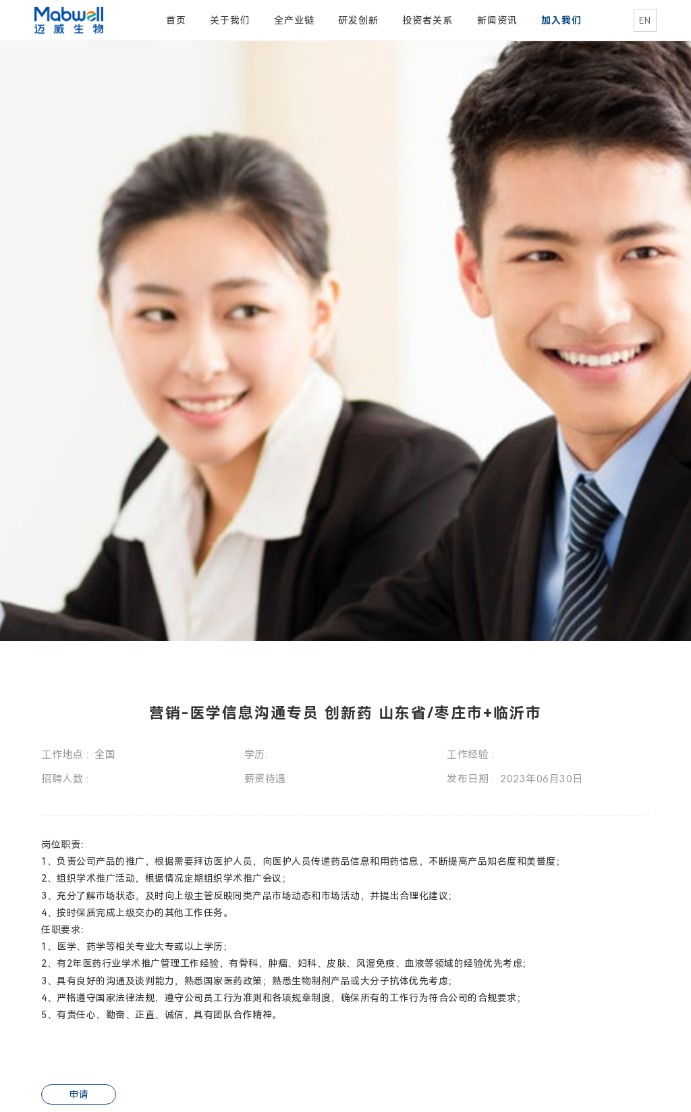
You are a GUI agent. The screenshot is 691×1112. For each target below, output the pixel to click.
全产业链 (294, 20)
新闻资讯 (497, 20)
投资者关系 (427, 20)
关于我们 (230, 20)
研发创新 (358, 20)
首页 (176, 20)
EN (645, 21)
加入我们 (561, 20)
